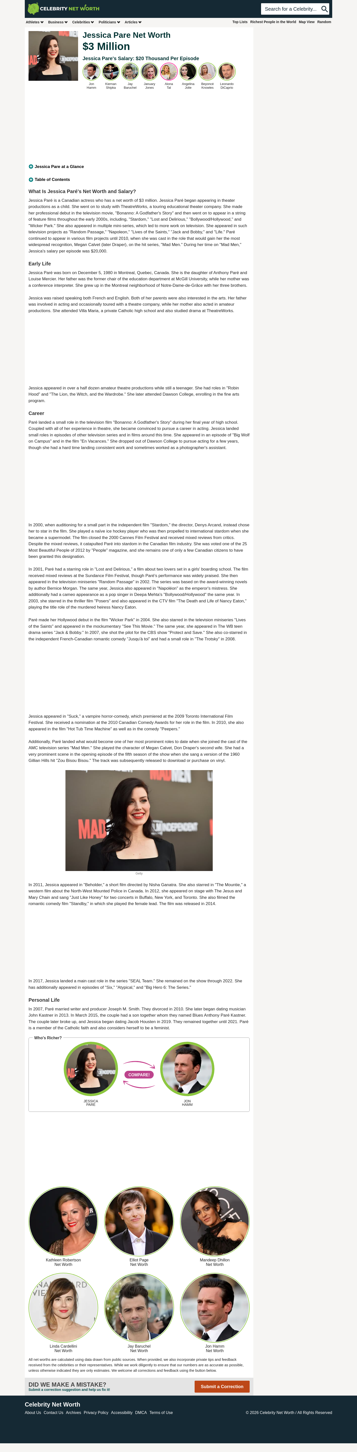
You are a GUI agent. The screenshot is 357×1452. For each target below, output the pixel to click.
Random (324, 22)
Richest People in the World (273, 22)
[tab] (139, 166)
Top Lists (239, 22)
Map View (307, 22)
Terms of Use (161, 1413)
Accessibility (122, 1413)
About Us (33, 1413)
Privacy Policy (96, 1413)
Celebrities (83, 22)
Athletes (35, 22)
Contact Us (53, 1413)
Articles (133, 22)
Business (58, 22)
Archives (73, 1413)
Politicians (109, 22)
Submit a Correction (222, 1386)
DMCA (141, 1413)
